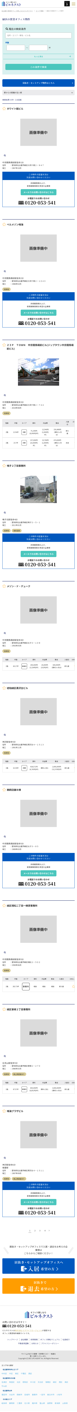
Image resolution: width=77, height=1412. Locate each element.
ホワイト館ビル (15, 110)
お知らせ (35, 1344)
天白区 (40, 1382)
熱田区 (12, 1382)
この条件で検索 (38, 67)
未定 (67, 444)
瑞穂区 (48, 1382)
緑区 (55, 1382)
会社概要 (24, 1340)
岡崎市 (19, 1395)
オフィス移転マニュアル (50, 1340)
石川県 (27, 1404)
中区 (11, 1374)
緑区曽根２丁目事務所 (19, 1011)
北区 (18, 1382)
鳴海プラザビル (15, 1112)
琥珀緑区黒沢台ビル (18, 689)
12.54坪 (16, 434)
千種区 (23, 1374)
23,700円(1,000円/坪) (45, 444)
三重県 (19, 1404)
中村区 (4, 1374)
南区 (66, 1382)
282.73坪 (16, 988)
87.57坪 (16, 1091)
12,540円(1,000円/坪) (45, 433)
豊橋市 (34, 1395)
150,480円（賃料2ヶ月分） (57, 433)
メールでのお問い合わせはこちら (38, 193)
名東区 (4, 1382)
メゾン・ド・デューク (19, 587)
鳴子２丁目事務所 (16, 467)
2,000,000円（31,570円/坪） (57, 769)
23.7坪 (16, 444)
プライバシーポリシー (50, 1344)
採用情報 (34, 1340)
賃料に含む (45, 769)
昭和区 (25, 1382)
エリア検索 (40, 11)
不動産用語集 (23, 1344)
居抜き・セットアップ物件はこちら (39, 83)
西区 (30, 1374)
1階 (7, 444)
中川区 (33, 1382)
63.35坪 (16, 769)
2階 (7, 434)
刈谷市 (12, 1395)
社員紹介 (65, 1340)
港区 (60, 1382)
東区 (17, 1374)
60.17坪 (16, 668)
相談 (43, 988)
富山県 (42, 1404)
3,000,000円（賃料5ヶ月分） (57, 1090)
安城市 (27, 1395)
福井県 (34, 1404)
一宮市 (42, 1395)
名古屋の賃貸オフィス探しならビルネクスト (17, 11)
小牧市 (59, 1395)
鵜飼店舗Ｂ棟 (14, 791)
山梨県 (65, 1404)
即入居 (67, 433)
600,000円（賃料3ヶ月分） (56, 667)
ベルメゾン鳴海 (15, 226)
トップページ (13, 1340)
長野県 (50, 1404)
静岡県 (12, 1404)
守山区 (4, 1386)
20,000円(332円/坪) (44, 667)
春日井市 (50, 1395)
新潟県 (57, 1404)
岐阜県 (4, 1404)
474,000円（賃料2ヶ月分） (57, 444)
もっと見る (38, 56)
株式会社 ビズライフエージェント (28, 1331)
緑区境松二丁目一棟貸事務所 (23, 907)
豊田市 (4, 1395)
